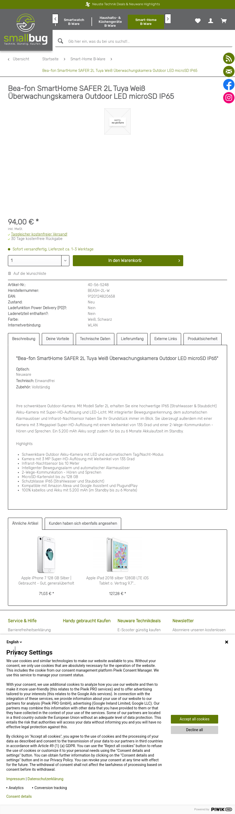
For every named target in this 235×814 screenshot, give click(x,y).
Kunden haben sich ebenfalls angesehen (83, 523)
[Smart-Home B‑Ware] (146, 22)
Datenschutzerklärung (45, 779)
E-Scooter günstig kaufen (139, 630)
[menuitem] (74, 22)
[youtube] (228, 58)
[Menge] (38, 260)
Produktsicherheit (202, 339)
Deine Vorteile (57, 339)
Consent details (19, 796)
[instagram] (228, 97)
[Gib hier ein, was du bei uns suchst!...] (143, 41)
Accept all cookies (194, 719)
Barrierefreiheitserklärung (29, 630)
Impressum (15, 779)
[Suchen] (59, 41)
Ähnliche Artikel (25, 523)
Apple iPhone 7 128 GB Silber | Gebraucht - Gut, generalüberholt (46, 581)
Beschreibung (23, 339)
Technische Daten (95, 339)
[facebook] (228, 84)
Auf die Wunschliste (27, 273)
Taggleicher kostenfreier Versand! (39, 234)
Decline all (194, 730)
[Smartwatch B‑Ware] (74, 22)
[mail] (228, 71)
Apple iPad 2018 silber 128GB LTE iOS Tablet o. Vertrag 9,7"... (117, 581)
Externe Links (165, 339)
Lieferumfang (132, 339)
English (15, 642)
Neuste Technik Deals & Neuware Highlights (114, 4)
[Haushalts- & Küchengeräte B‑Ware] (110, 22)
